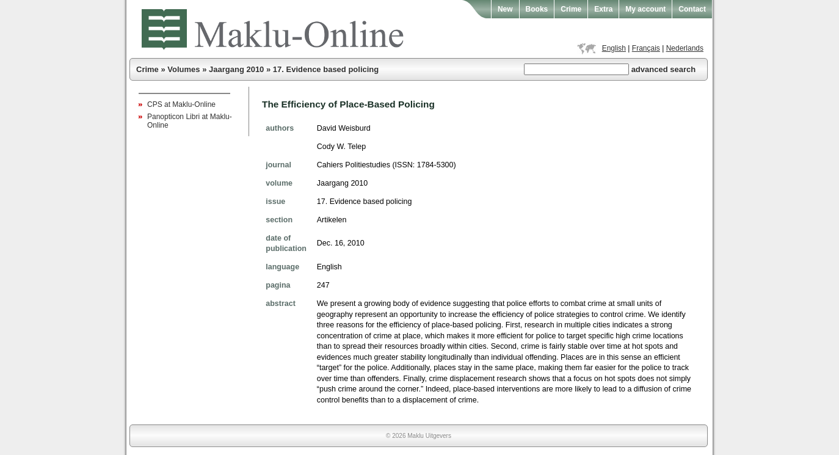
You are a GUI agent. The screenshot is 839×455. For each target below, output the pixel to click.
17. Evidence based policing (326, 69)
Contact (692, 9)
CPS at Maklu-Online (181, 104)
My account (645, 9)
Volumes (183, 69)
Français (646, 48)
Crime (571, 9)
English (614, 48)
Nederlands (684, 48)
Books (537, 9)
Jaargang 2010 (236, 69)
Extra (603, 9)
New (505, 9)
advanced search (663, 69)
